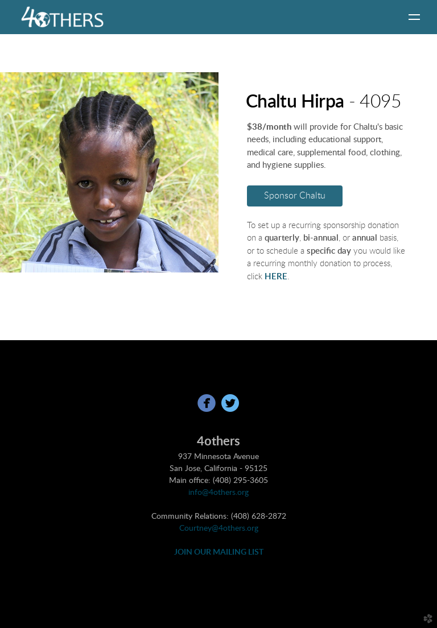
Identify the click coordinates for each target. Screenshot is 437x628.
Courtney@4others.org (218, 528)
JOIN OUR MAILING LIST (218, 552)
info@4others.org (218, 493)
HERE (276, 276)
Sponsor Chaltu (294, 195)
